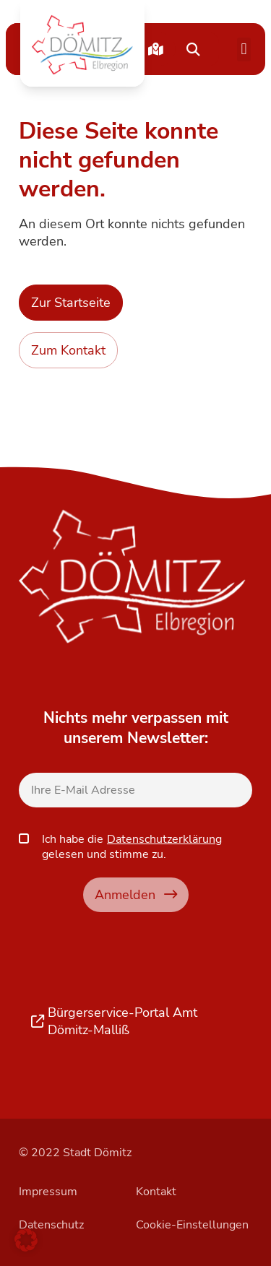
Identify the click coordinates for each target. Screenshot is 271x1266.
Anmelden (136, 894)
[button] (82, 45)
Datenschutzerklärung (164, 839)
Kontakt (156, 1192)
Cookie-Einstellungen (192, 1225)
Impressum (48, 1192)
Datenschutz (51, 1225)
